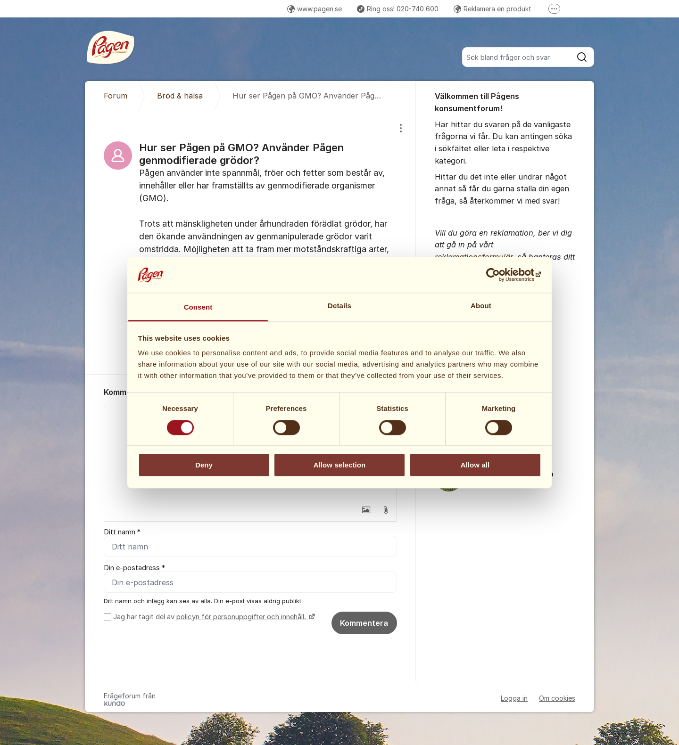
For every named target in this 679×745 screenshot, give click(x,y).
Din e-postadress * (134, 568)
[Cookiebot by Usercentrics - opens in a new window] (500, 275)
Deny (204, 465)
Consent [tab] (198, 307)
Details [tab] (339, 306)
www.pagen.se (314, 9)
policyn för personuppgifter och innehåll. (242, 617)
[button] (366, 509)
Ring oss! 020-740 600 (398, 9)
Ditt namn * (122, 532)
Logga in (514, 698)
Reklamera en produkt (492, 9)
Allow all (475, 465)
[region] (250, 242)
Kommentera (364, 623)
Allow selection (340, 465)
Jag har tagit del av (213, 617)
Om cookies (557, 698)
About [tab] (481, 306)
